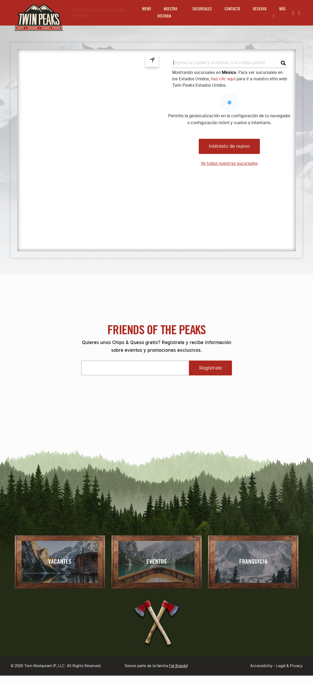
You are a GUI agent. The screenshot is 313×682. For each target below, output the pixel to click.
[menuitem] (146, 13)
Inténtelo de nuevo (229, 146)
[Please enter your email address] (135, 368)
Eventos (156, 562)
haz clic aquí (223, 78)
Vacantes (59, 562)
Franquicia (253, 562)
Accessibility (261, 666)
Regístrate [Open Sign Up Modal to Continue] (210, 368)
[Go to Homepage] (37, 12)
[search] (229, 63)
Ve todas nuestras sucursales (229, 163)
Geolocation (152, 60)
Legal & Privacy (289, 666)
